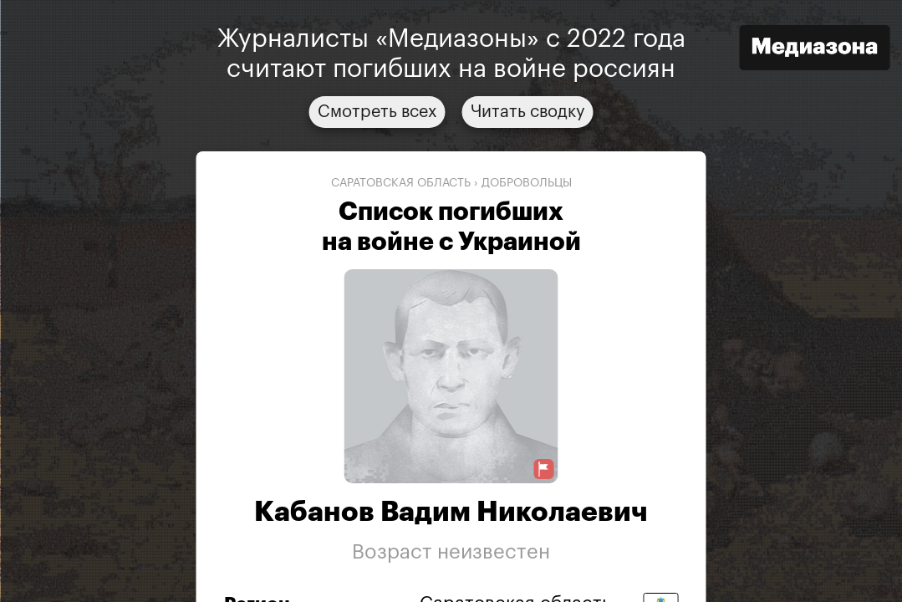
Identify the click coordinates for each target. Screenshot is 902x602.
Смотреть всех (377, 112)
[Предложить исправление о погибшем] (544, 469)
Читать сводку (528, 112)
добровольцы (527, 183)
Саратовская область (401, 183)
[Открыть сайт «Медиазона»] (814, 50)
